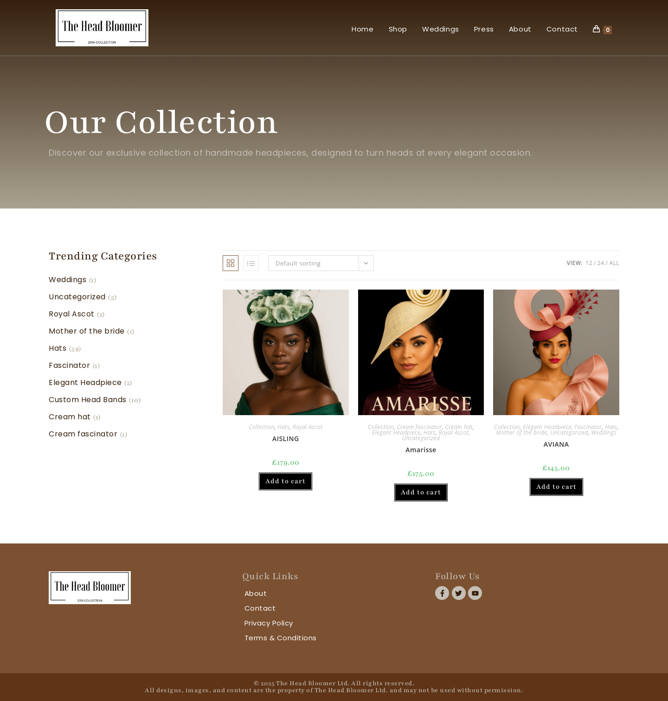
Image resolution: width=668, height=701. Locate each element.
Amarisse (420, 449)
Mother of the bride (521, 432)
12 (588, 263)
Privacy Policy (268, 623)
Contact (260, 608)
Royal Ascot (307, 427)
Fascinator (588, 427)
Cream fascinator (419, 427)
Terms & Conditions (280, 638)
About (255, 593)
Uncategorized (421, 438)
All (614, 263)
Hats (284, 427)
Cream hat (459, 427)
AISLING (285, 438)
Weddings (603, 432)
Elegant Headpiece (396, 432)
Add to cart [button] (285, 481)
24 (600, 263)
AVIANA (556, 444)
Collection (262, 427)
